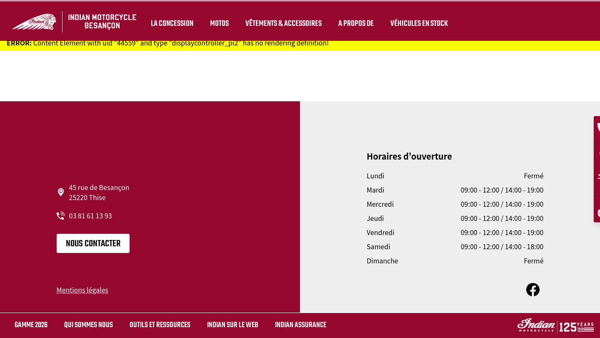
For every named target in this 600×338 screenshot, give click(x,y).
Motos (217, 21)
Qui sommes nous (88, 325)
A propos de (354, 21)
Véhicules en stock (417, 21)
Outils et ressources (160, 325)
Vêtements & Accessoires (282, 21)
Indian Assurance (300, 325)
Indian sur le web (232, 325)
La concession (170, 21)
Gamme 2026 (31, 325)
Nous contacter (93, 244)
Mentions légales (82, 290)
